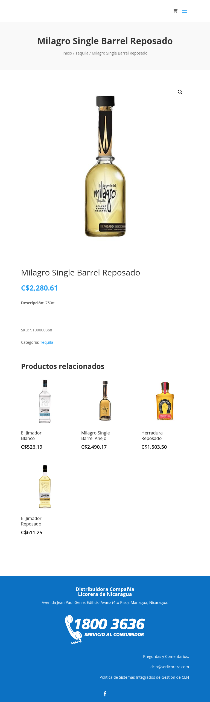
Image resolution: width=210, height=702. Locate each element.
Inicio (67, 53)
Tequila (82, 53)
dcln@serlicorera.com (169, 666)
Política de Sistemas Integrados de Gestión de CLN (144, 677)
